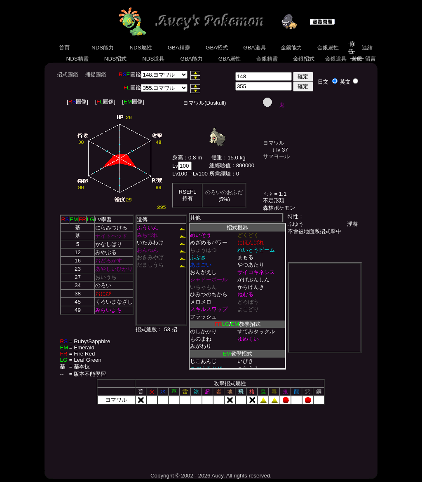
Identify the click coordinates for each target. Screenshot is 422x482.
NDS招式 (115, 59)
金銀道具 (336, 59)
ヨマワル (273, 143)
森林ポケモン (279, 208)
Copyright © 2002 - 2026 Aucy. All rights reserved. (211, 476)
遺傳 (142, 219)
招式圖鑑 (67, 74)
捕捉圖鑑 (95, 74)
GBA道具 (254, 47)
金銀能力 (291, 47)
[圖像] (77, 101)
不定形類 (273, 200)
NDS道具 (153, 59)
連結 (367, 47)
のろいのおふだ (224, 192)
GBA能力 (191, 59)
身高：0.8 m (187, 157)
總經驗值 (220, 165)
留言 (370, 59)
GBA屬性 (229, 59)
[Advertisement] (211, 435)
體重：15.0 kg (228, 157)
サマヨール (276, 156)
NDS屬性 (141, 47)
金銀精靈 (267, 59)
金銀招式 (303, 59)
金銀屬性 (328, 47)
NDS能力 (102, 47)
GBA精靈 (179, 47)
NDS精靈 (77, 59)
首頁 (64, 47)
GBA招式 (217, 47)
